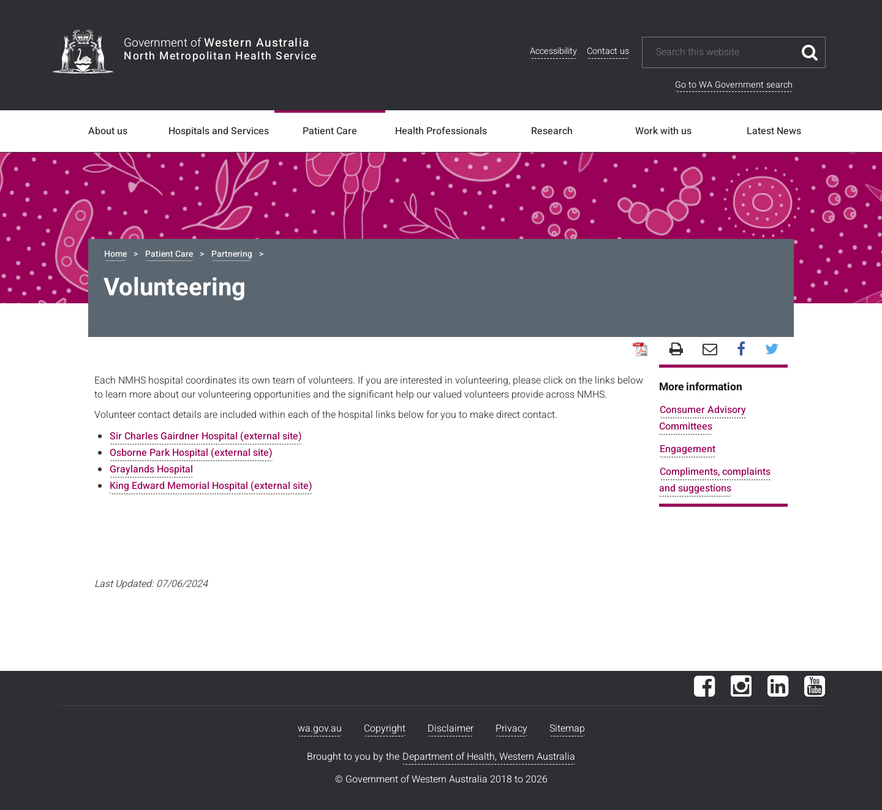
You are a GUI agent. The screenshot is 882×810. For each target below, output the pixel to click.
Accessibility (553, 51)
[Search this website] (724, 52)
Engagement (687, 449)
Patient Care (330, 131)
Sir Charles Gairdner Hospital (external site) (206, 436)
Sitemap (567, 728)
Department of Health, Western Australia (488, 756)
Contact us (608, 51)
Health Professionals (441, 131)
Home (115, 254)
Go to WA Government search (734, 84)
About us (107, 131)
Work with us (663, 131)
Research (552, 131)
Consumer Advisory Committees (702, 418)
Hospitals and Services (218, 131)
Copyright (384, 728)
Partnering (231, 254)
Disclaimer (450, 728)
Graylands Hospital (151, 469)
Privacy (511, 728)
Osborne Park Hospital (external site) (191, 452)
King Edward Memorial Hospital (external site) (211, 486)
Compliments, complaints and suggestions (715, 480)
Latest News (774, 131)
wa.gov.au (320, 728)
